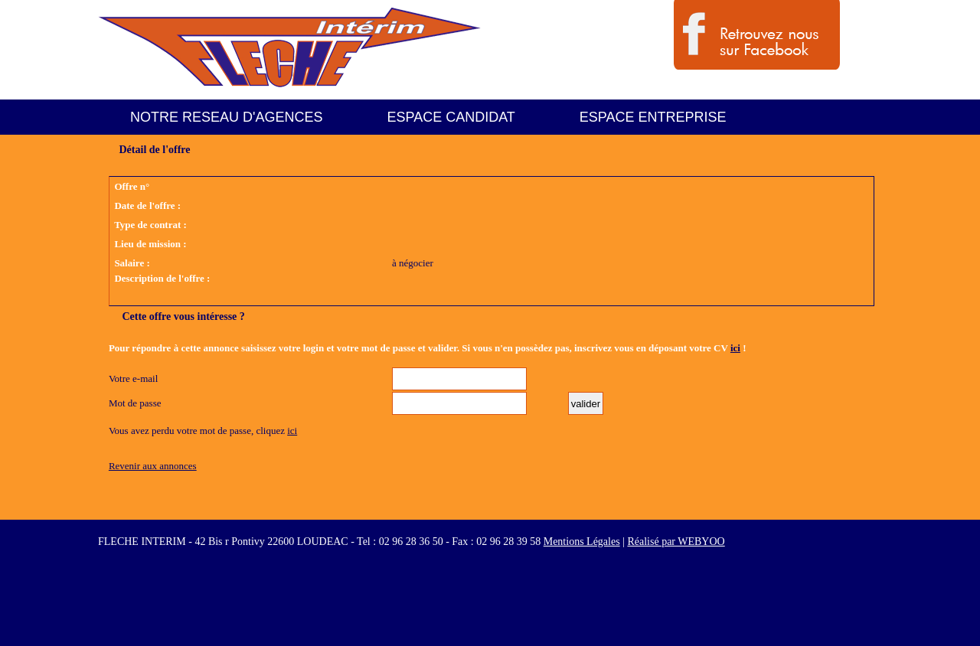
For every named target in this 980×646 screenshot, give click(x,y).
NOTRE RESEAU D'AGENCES (226, 117)
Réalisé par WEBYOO (675, 541)
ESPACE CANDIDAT (450, 117)
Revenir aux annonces (153, 465)
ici (735, 348)
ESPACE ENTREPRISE (653, 117)
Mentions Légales (582, 541)
